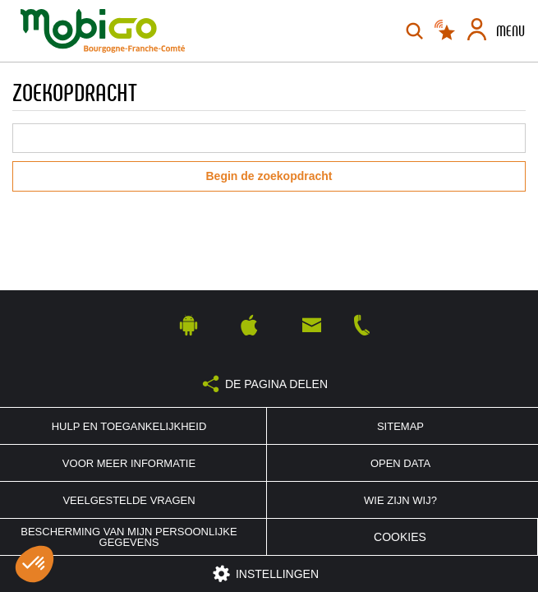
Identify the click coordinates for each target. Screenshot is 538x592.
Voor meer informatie (128, 463)
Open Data (400, 463)
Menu (510, 31)
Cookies (400, 536)
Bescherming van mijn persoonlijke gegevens (129, 536)
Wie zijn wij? (400, 500)
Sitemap (400, 426)
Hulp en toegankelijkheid (129, 426)
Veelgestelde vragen (128, 500)
